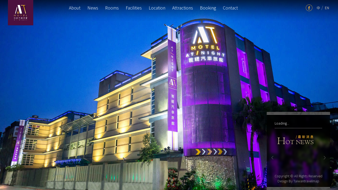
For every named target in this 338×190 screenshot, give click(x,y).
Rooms (112, 7)
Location (157, 7)
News (92, 7)
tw (318, 7)
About (75, 7)
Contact (230, 7)
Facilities (134, 7)
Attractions (182, 7)
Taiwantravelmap (306, 180)
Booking (208, 7)
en (327, 7)
